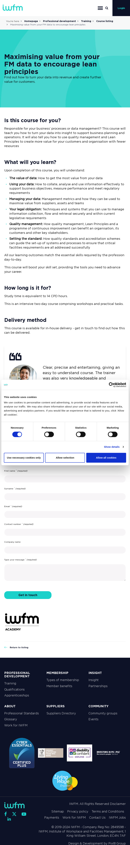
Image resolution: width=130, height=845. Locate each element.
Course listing (104, 21)
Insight (93, 680)
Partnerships (98, 686)
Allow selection (65, 457)
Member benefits (59, 686)
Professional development (59, 21)
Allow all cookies (106, 457)
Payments (51, 817)
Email (13, 506)
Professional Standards (21, 713)
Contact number (18, 524)
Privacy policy (77, 811)
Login (121, 8)
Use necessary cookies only (24, 457)
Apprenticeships (16, 695)
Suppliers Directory (61, 713)
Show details (112, 446)
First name (15, 471)
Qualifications (14, 689)
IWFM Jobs (117, 817)
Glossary (10, 719)
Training (86, 21)
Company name (12, 542)
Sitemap (57, 811)
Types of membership (62, 680)
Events (93, 719)
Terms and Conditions (108, 811)
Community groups (102, 713)
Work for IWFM (16, 725)
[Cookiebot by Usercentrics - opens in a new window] (111, 384)
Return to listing (16, 647)
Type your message (20, 560)
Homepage (31, 21)
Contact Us (97, 817)
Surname (14, 489)
